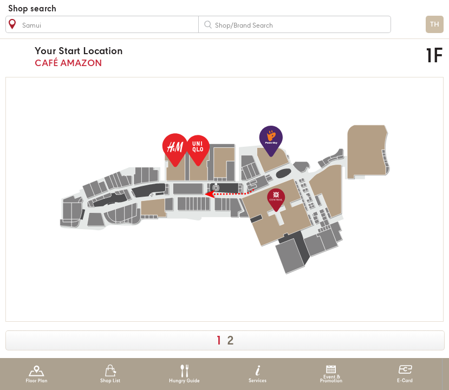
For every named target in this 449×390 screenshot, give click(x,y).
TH (434, 25)
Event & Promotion (331, 374)
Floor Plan (36, 374)
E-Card (405, 374)
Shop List (110, 374)
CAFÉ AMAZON (177, 56)
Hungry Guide (184, 374)
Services (257, 374)
